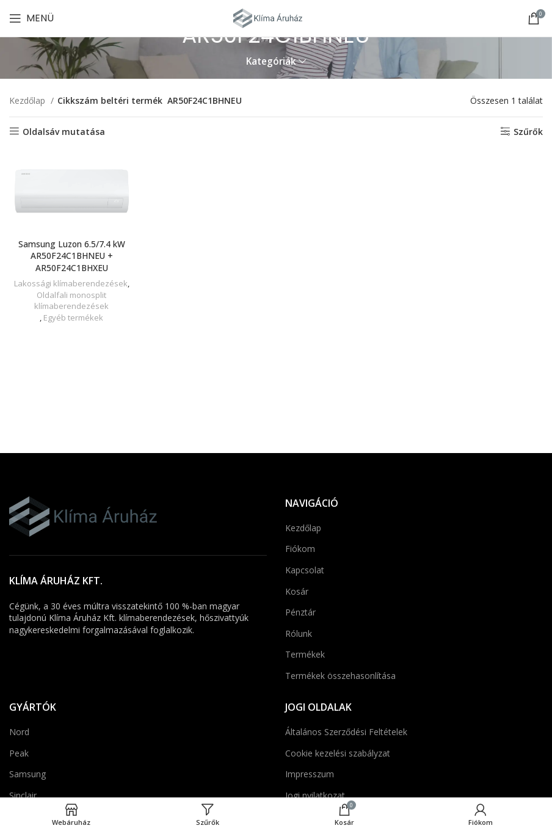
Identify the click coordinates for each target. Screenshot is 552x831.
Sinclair (23, 795)
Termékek (305, 654)
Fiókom (300, 548)
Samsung (27, 774)
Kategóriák (271, 61)
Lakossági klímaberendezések (70, 282)
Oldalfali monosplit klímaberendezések (71, 300)
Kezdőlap (28, 100)
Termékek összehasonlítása (340, 675)
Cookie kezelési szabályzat (337, 753)
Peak (19, 753)
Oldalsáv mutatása (64, 131)
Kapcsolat (304, 570)
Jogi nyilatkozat (315, 795)
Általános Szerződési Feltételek (346, 732)
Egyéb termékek (73, 316)
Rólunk (298, 633)
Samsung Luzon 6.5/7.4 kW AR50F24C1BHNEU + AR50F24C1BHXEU (71, 255)
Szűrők (528, 131)
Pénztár (300, 612)
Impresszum (309, 774)
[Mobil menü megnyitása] (31, 18)
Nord (19, 732)
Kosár (296, 591)
